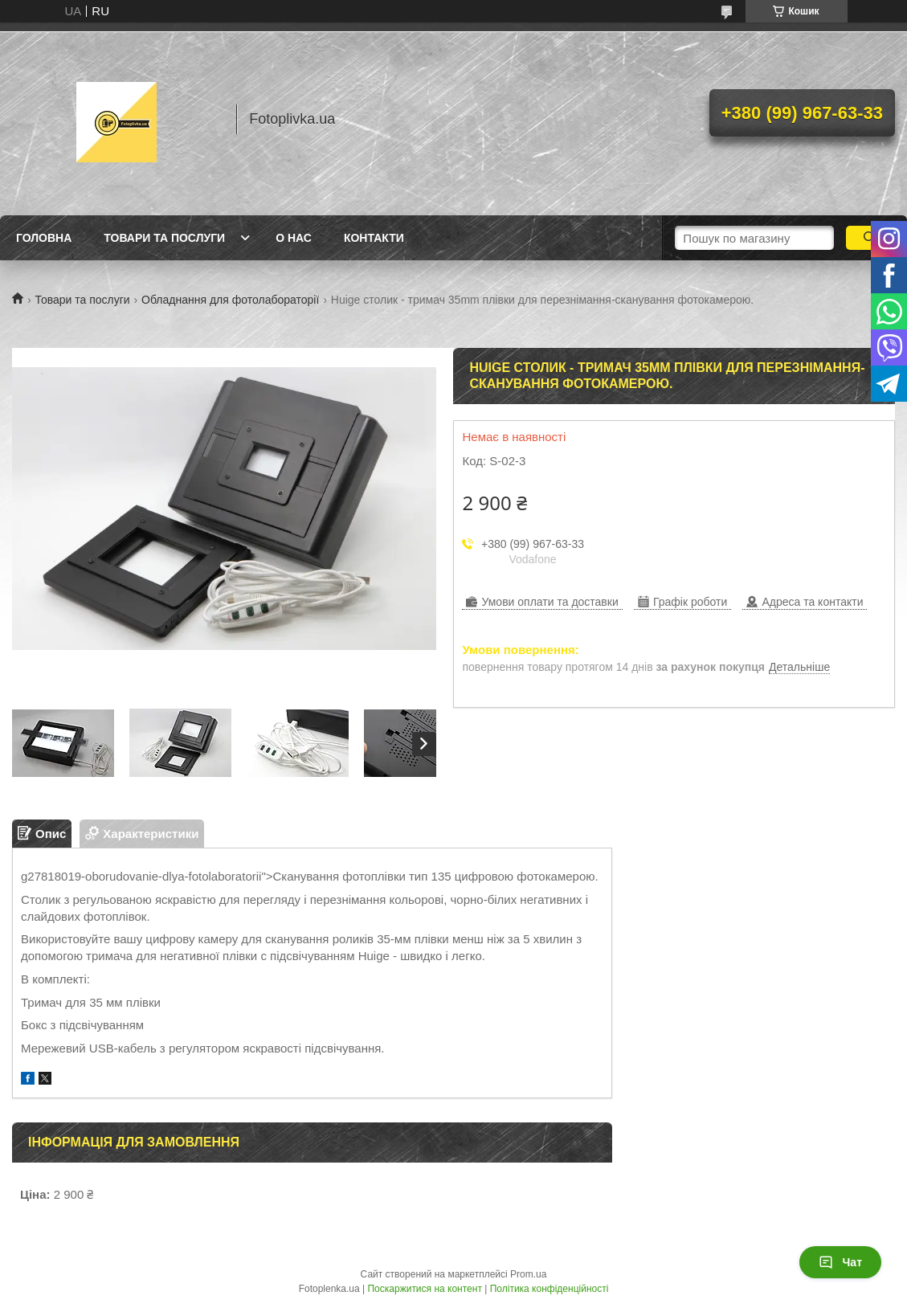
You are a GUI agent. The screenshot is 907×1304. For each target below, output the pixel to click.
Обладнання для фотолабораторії (230, 299)
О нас (294, 237)
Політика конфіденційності (549, 1288)
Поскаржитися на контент (424, 1288)
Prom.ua (528, 1274)
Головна (43, 237)
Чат (840, 1262)
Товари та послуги (164, 237)
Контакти (374, 237)
